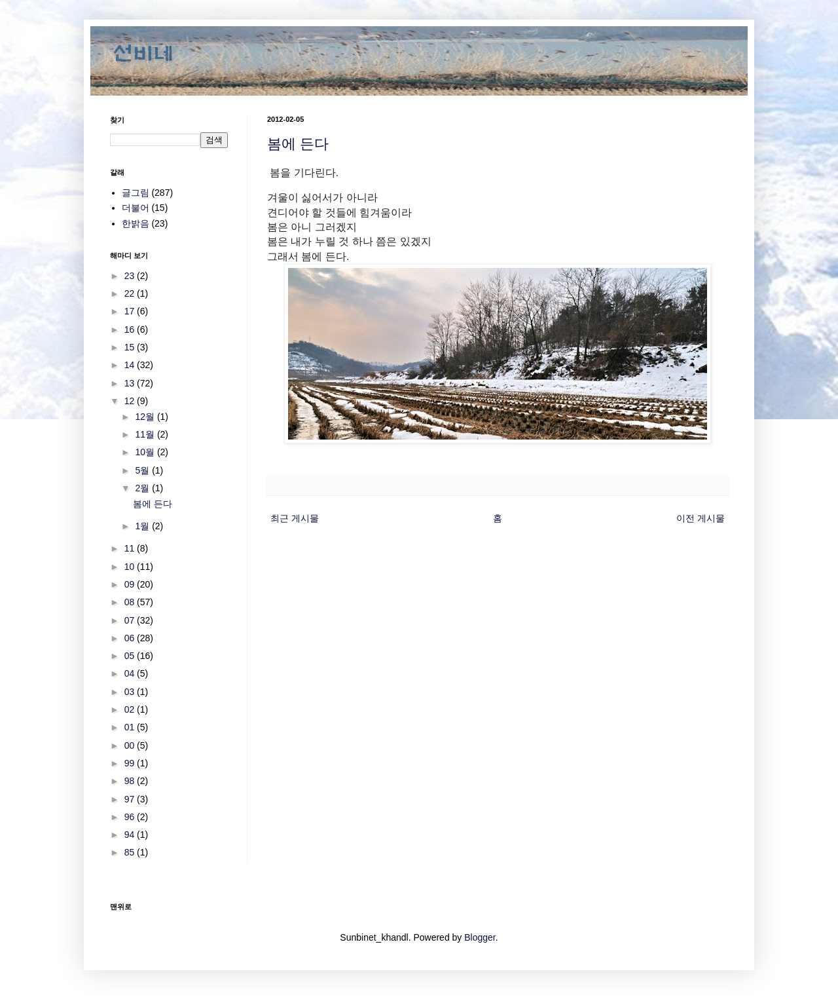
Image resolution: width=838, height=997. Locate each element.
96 (130, 817)
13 (130, 383)
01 (130, 727)
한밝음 (135, 223)
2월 (143, 488)
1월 (143, 526)
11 (130, 548)
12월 (145, 416)
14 (130, 365)
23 (130, 276)
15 (130, 347)
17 (130, 311)
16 (130, 329)
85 (130, 852)
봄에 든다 (298, 144)
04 (130, 673)
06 (130, 638)
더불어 (135, 207)
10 (130, 566)
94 (130, 834)
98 (130, 781)
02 (130, 709)
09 (130, 584)
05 (130, 655)
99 (130, 763)
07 (130, 620)
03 (130, 692)
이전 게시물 (700, 518)
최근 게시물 (294, 518)
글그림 (135, 192)
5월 (143, 470)
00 (130, 745)
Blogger (479, 937)
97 (130, 799)
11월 (145, 434)
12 (130, 401)
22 (130, 293)
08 (130, 602)
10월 (145, 452)
